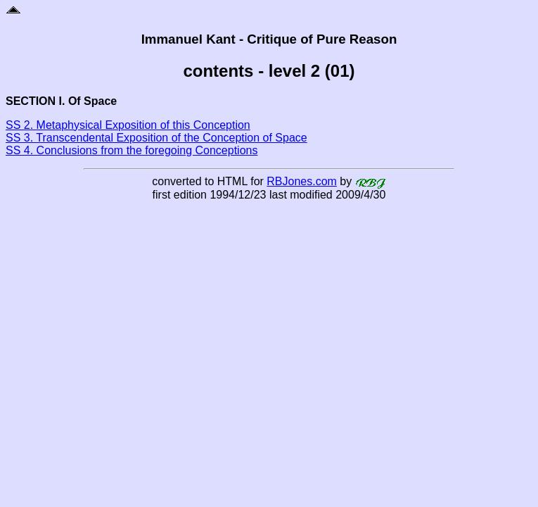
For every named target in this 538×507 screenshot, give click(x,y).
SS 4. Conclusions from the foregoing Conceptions (131, 150)
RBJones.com (302, 181)
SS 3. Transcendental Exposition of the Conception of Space (156, 138)
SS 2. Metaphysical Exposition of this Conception (128, 125)
